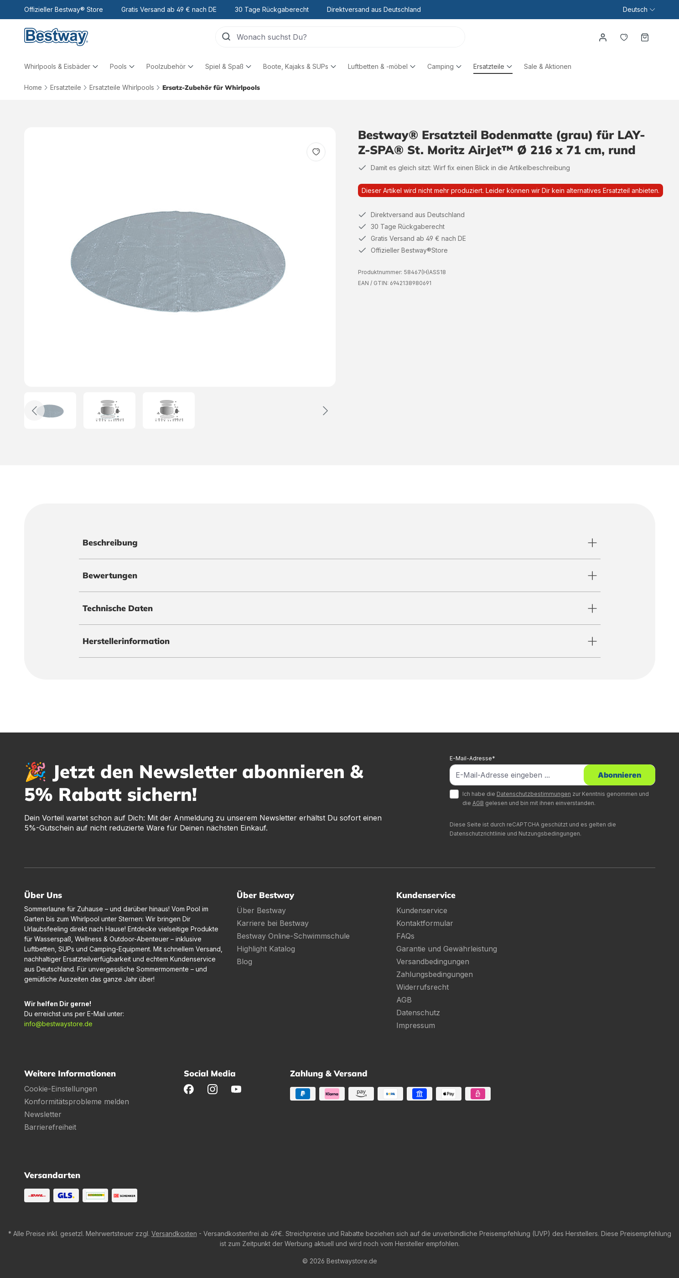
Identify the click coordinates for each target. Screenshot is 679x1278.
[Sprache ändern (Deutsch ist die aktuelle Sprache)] (638, 9)
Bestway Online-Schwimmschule (293, 935)
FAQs (405, 935)
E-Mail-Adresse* (472, 758)
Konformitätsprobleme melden (76, 1101)
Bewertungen (110, 575)
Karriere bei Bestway (273, 923)
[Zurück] (34, 410)
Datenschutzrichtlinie (478, 833)
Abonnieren (619, 774)
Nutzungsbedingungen (549, 833)
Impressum (415, 1025)
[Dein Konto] (602, 37)
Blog (244, 961)
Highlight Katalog (266, 948)
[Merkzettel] (623, 37)
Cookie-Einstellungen (60, 1088)
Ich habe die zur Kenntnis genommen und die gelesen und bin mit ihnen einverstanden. (555, 798)
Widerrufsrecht (422, 987)
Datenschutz (418, 1012)
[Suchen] (226, 37)
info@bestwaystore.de (58, 1024)
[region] (180, 278)
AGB (478, 803)
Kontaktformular (424, 923)
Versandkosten (174, 1233)
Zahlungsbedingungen (434, 974)
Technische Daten (118, 608)
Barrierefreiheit (50, 1127)
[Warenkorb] (644, 37)
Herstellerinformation (126, 641)
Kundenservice (421, 910)
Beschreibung (110, 542)
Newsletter (43, 1114)
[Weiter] (326, 410)
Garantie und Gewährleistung (446, 948)
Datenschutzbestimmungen (534, 793)
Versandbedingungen (432, 961)
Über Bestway (261, 910)
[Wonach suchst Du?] (351, 37)
